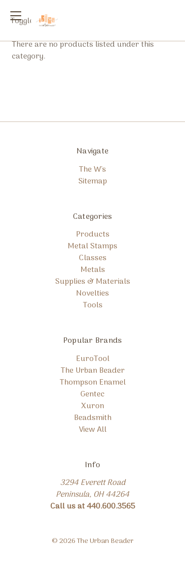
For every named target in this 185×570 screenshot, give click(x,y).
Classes (93, 258)
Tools (93, 305)
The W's (92, 169)
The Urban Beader (93, 370)
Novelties (92, 293)
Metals (92, 270)
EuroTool (93, 359)
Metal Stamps (92, 246)
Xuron (92, 406)
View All (93, 429)
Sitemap (92, 181)
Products (93, 234)
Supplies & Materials (92, 281)
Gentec (92, 394)
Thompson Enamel (93, 382)
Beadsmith (92, 418)
